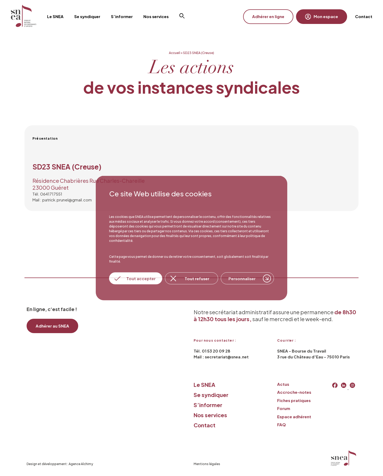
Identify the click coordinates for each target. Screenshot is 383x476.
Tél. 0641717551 (47, 193)
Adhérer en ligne (268, 16)
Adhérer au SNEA (52, 325)
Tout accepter (141, 278)
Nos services (210, 415)
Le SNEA (204, 384)
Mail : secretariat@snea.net (221, 356)
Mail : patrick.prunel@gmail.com (62, 199)
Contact (363, 16)
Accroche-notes (294, 392)
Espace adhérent (294, 416)
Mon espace (321, 17)
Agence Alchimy (81, 464)
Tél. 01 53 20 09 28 (212, 350)
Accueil (174, 53)
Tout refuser (197, 278)
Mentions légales (207, 464)
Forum (283, 408)
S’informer (208, 405)
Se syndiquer (211, 394)
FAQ (281, 424)
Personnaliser (242, 278)
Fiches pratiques (294, 400)
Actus (283, 384)
